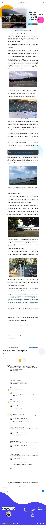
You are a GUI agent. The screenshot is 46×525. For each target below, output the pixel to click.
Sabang (16, 347)
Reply (11, 387)
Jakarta (32, 512)
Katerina (11, 379)
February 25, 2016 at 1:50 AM (22, 418)
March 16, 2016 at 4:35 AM (18, 454)
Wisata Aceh (25, 511)
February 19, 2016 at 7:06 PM (19, 379)
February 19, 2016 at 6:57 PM (22, 369)
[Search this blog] (23, 491)
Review (13, 347)
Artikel (32, 513)
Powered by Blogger (23, 485)
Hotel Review (33, 509)
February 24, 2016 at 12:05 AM (21, 441)
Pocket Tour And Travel (12, 338)
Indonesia (32, 510)
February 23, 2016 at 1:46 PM (20, 427)
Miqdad (11, 454)
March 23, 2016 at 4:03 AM (22, 458)
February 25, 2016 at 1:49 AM (22, 405)
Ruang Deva (25, 509)
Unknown (12, 389)
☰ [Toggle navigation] (2, 3)
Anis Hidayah (12, 427)
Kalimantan (32, 516)
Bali (24, 508)
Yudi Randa (15, 369)
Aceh (31, 508)
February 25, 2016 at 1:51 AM (22, 432)
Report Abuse (5, 487)
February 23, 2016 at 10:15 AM (19, 414)
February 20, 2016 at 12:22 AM (22, 382)
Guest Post (32, 514)
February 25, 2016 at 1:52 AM (22, 445)
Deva (31, 515)
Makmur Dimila (12, 441)
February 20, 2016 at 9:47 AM (19, 401)
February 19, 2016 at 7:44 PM (19, 389)
